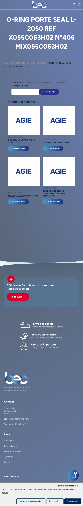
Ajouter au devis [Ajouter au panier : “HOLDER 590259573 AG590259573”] (18, 202)
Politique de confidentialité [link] (31, 501)
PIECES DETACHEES (17, 63)
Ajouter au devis (49, 91)
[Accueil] (39, 4)
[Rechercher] (79, 5)
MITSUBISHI (41, 63)
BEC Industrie (10, 446)
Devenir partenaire (12, 451)
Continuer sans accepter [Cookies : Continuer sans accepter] (66, 486)
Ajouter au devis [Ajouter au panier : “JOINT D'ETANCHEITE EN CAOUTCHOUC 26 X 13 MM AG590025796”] (53, 202)
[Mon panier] (73, 475)
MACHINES (31, 63)
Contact (8, 462)
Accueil (5, 63)
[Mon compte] (74, 4)
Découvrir (18, 296)
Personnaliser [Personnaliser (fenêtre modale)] (55, 501)
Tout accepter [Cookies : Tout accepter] (72, 501)
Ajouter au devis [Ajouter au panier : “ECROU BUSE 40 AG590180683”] (53, 148)
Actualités (8, 456)
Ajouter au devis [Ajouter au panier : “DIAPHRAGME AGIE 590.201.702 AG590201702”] (18, 148)
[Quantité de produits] (25, 92)
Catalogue (9, 440)
